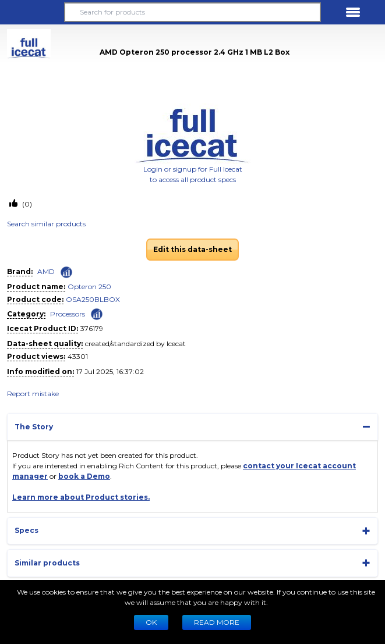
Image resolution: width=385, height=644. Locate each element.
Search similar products (46, 223)
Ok (151, 622)
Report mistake (33, 393)
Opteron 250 (89, 286)
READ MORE (216, 622)
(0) (26, 204)
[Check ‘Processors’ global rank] (97, 313)
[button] (32, 12)
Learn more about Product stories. (81, 497)
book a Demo (84, 476)
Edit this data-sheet (192, 249)
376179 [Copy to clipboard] (91, 328)
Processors (67, 313)
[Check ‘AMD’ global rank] (66, 272)
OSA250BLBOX (93, 299)
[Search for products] (192, 12)
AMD (46, 271)
